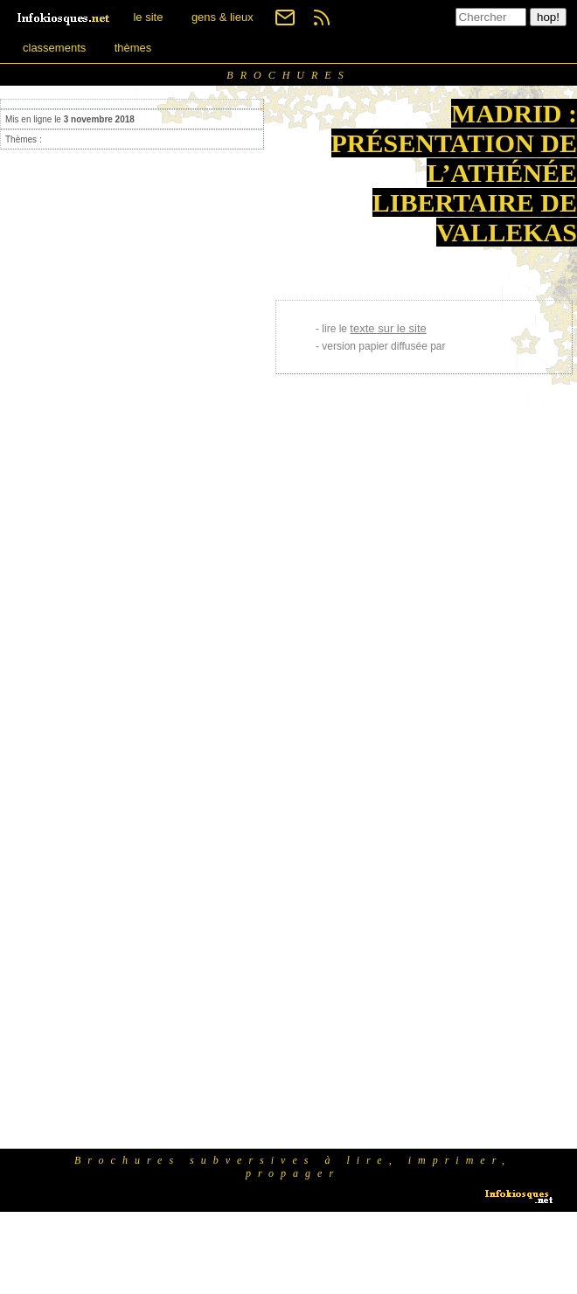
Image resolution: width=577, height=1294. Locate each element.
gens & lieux (222, 17)
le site (148, 17)
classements (54, 47)
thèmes (133, 47)
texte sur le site (388, 328)
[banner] (64, 17)
